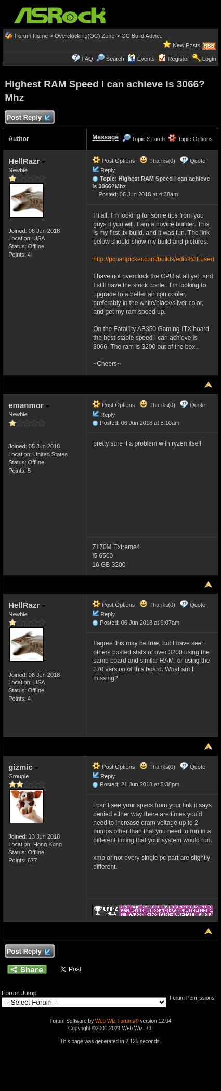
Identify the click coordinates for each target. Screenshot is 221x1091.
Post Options (113, 161)
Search (115, 59)
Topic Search (143, 139)
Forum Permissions (194, 998)
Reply (107, 170)
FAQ (87, 59)
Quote (197, 161)
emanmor (28, 405)
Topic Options (190, 139)
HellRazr (26, 161)
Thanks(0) (157, 161)
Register (178, 59)
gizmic (23, 767)
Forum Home (31, 36)
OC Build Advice (141, 36)
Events (141, 59)
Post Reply (28, 117)
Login (209, 59)
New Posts (186, 45)
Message (105, 137)
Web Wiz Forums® (117, 1021)
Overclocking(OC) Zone (85, 36)
